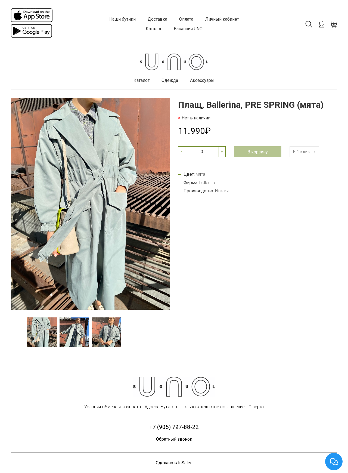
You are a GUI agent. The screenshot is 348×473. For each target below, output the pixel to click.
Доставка (157, 19)
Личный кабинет (222, 19)
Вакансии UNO (188, 28)
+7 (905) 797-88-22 (174, 427)
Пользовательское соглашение (213, 406)
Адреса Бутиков (161, 406)
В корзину (257, 151)
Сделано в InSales (174, 462)
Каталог (154, 28)
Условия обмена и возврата (112, 406)
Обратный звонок (174, 439)
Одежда (169, 80)
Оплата (186, 19)
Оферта (256, 406)
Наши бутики (122, 19)
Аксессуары (202, 80)
